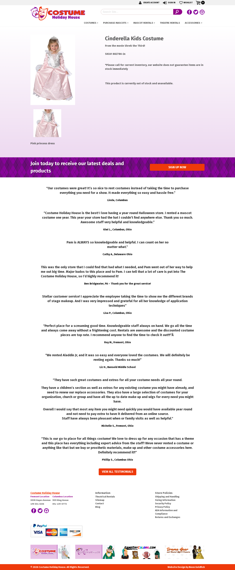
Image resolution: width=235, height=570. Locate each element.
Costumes (90, 22)
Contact (99, 503)
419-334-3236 (37, 504)
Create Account (148, 3)
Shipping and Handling (167, 496)
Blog (97, 507)
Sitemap (99, 500)
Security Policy (163, 503)
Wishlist (185, 3)
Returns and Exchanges (167, 517)
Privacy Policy (162, 507)
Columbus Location (62, 496)
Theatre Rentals (170, 22)
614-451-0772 (59, 504)
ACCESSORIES (192, 22)
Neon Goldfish (197, 567)
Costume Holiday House (45, 493)
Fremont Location (39, 496)
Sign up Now (177, 167)
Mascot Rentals (143, 22)
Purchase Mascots (114, 22)
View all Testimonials (117, 471)
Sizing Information (165, 500)
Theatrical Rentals (105, 496)
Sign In (169, 3)
